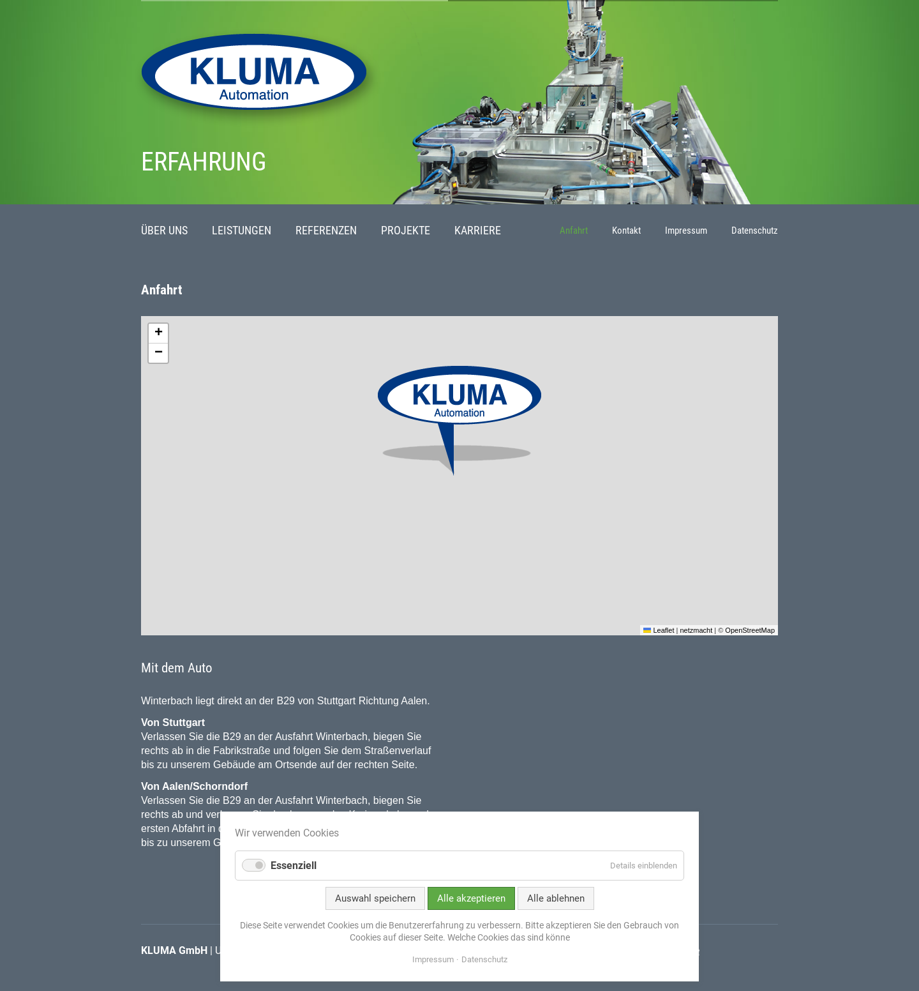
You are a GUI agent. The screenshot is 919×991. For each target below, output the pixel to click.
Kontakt (626, 230)
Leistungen (241, 230)
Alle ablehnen (556, 898)
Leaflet (658, 630)
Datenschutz (754, 230)
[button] (459, 421)
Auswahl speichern (375, 898)
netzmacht (696, 630)
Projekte (405, 230)
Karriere (477, 230)
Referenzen (326, 230)
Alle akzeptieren (471, 898)
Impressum (686, 230)
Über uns (164, 230)
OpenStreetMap (750, 630)
